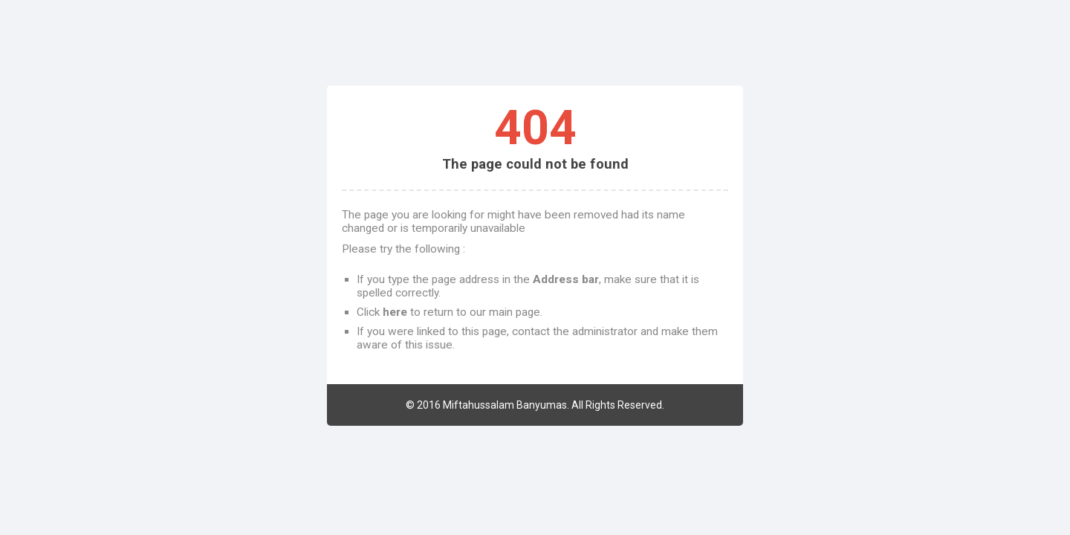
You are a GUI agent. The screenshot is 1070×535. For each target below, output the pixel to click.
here (395, 312)
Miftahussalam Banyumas (505, 405)
